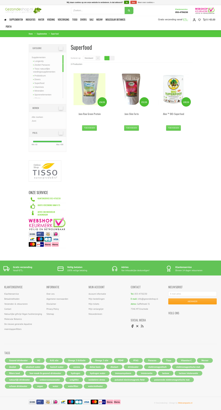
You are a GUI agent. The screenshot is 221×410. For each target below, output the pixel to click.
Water (41, 19)
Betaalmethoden (12, 299)
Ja (127, 2)
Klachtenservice (11, 293)
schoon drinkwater (18, 386)
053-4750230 (181, 12)
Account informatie (97, 293)
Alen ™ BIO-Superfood (173, 114)
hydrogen (75, 373)
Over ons (50, 293)
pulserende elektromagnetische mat (172, 379)
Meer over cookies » (146, 2)
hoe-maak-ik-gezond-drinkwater (45, 373)
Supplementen (16, 19)
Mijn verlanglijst (96, 309)
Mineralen (39, 90)
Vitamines (39, 87)
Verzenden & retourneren (16, 304)
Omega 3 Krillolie (76, 360)
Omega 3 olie (101, 360)
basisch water (57, 366)
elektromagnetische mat (188, 366)
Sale (91, 19)
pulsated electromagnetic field (130, 379)
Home (31, 33)
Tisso (74, 19)
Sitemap (50, 314)
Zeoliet (12, 366)
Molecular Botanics (115, 19)
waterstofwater (95, 386)
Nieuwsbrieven (95, 314)
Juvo (34, 121)
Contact (7, 309)
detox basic (95, 366)
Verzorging (63, 19)
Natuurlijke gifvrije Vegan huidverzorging (23, 314)
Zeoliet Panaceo (42, 65)
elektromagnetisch (157, 366)
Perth (8, 26)
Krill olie (54, 360)
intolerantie (146, 373)
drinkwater (133, 366)
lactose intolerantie (188, 373)
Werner (204, 360)
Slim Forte (131, 114)
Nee (133, 2)
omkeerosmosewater (50, 379)
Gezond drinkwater (18, 360)
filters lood (14, 373)
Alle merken (37, 117)
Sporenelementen (42, 94)
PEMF (120, 360)
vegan (40, 386)
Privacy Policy (52, 309)
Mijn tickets (94, 304)
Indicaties (30, 19)
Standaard (89, 58)
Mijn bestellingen (97, 299)
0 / (209, 19)
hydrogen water (97, 373)
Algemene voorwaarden (57, 299)
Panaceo (152, 360)
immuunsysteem (123, 373)
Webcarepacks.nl (185, 403)
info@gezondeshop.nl (148, 299)
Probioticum (40, 75)
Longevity (39, 61)
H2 (38, 360)
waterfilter (73, 386)
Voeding (51, 19)
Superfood (55, 33)
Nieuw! (99, 19)
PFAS (135, 360)
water (55, 386)
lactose (165, 373)
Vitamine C (186, 360)
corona (76, 366)
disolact (114, 366)
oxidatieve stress (96, 379)
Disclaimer (51, 304)
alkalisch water (33, 366)
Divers (83, 19)
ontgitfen (74, 379)
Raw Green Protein (89, 114)
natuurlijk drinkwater (19, 379)
